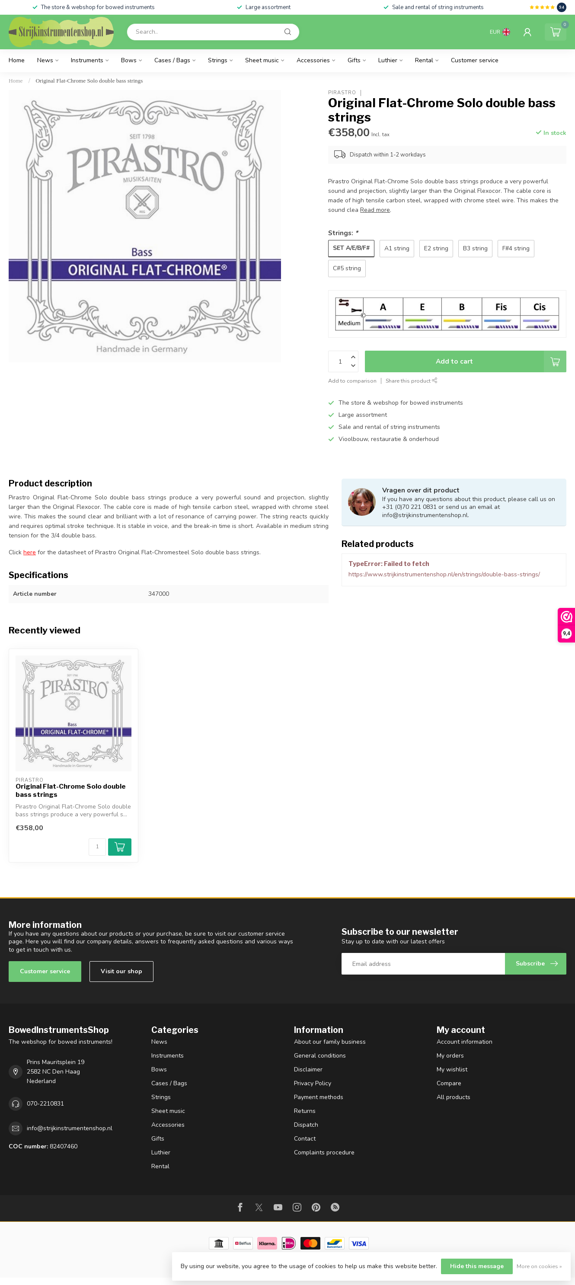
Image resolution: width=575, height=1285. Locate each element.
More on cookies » (539, 1266)
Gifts (354, 60)
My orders (450, 1056)
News (45, 60)
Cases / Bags (172, 60)
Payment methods (318, 1097)
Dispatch (306, 1125)
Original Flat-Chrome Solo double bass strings (89, 80)
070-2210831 (45, 1104)
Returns (305, 1111)
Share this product (412, 380)
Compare (449, 1083)
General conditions (320, 1056)
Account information (464, 1042)
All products (453, 1097)
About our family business (330, 1042)
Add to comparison (352, 380)
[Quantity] (97, 847)
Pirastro (342, 92)
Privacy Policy (312, 1083)
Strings (217, 60)
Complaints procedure (324, 1152)
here (29, 552)
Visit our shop (121, 971)
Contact (305, 1139)
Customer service (474, 60)
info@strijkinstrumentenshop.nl (69, 1128)
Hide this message (477, 1266)
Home (17, 60)
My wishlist (452, 1069)
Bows (129, 60)
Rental (424, 60)
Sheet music (262, 60)
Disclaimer (308, 1069)
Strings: (343, 232)
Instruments (87, 60)
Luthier (387, 60)
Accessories (313, 60)
